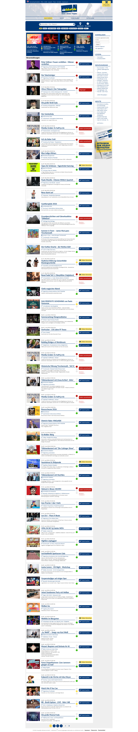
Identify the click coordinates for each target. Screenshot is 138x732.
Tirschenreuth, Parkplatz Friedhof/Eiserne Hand (54, 369)
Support (50, 2)
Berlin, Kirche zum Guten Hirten (50, 649)
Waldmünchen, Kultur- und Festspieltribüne (53, 717)
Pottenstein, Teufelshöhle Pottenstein (51, 195)
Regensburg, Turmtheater (49, 78)
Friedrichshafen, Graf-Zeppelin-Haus (51, 130)
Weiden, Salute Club (47, 531)
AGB (45, 2)
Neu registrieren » (99, 48)
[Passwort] (102, 42)
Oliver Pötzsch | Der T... (102, 108)
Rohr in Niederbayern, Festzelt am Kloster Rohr (54, 705)
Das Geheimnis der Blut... (103, 104)
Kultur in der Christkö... (102, 118)
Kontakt (59, 2)
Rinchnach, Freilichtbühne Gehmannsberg (53, 208)
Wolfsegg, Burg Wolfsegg (48, 221)
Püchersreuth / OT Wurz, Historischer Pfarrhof (54, 543)
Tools (54, 2)
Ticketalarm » (82, 133)
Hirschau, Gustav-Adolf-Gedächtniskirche (52, 679)
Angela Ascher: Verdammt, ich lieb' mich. (65, 48)
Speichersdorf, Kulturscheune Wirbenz (52, 413)
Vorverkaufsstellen (35, 2)
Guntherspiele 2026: (46, 206)
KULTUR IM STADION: (47, 382)
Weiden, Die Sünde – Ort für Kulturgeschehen (53, 570)
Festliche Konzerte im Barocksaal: (49, 634)
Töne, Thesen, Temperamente (80, 47)
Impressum (65, 2)
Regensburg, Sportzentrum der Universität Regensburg (55, 556)
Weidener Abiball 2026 (102, 88)
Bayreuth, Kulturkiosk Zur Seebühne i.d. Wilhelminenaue (56, 493)
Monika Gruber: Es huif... (103, 107)
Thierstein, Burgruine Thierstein (50, 157)
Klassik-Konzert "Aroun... (103, 77)
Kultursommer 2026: (46, 116)
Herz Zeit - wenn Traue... (102, 91)
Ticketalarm (75, 18)
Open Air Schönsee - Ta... (103, 120)
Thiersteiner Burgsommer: (47, 155)
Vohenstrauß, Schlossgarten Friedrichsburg (53, 118)
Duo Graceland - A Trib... (103, 67)
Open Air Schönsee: (46, 168)
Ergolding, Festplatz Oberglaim (50, 465)
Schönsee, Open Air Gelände (49, 170)
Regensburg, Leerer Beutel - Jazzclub (51, 182)
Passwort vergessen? (100, 46)
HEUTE (62, 18)
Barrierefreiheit (101, 730)
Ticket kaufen (84, 64)
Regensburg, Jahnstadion (49, 384)
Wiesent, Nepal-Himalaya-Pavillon (51, 319)
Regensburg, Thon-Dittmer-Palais (50, 518)
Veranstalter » (100, 57)
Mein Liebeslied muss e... (103, 86)
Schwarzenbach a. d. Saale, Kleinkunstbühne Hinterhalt (56, 278)
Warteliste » (81, 132)
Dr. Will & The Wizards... (103, 82)
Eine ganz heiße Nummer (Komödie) (32, 47)
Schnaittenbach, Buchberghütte (50, 306)
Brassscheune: (45, 411)
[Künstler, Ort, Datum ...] (57, 24)
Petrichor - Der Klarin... (102, 72)
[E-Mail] (102, 40)
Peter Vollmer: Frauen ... (102, 110)
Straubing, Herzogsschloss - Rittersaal (51, 105)
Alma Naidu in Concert (102, 75)
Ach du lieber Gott (101, 112)
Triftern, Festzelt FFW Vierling (50, 437)
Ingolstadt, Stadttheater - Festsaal (50, 357)
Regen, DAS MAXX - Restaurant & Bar (52, 595)
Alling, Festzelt (46, 667)
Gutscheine (90, 18)
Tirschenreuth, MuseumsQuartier (50, 237)
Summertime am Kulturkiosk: (48, 491)
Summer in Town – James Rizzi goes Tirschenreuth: (53, 235)
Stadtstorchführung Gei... (103, 74)
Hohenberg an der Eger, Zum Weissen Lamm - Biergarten (56, 621)
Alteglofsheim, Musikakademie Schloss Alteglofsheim (55, 345)
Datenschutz (94, 730)
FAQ (42, 2)
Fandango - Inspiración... (103, 80)
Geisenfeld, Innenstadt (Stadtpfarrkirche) (52, 265)
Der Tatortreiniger (101, 105)
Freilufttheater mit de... (102, 79)
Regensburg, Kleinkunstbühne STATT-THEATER (54, 67)
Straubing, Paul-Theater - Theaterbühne (52, 142)
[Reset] (74, 24)
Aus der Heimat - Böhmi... (103, 83)
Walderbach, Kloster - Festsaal (50, 636)
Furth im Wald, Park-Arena (49, 249)
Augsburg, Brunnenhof (48, 608)
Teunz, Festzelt (46, 332)
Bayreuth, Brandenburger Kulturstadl (51, 581)
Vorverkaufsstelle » (101, 58)
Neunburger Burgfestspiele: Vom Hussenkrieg (49, 48)
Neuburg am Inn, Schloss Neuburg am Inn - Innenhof (55, 92)
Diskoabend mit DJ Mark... (103, 85)
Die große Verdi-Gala (102, 116)
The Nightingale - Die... (102, 90)
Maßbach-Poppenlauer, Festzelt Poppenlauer (53, 505)
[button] (98, 44)
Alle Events (48, 18)
